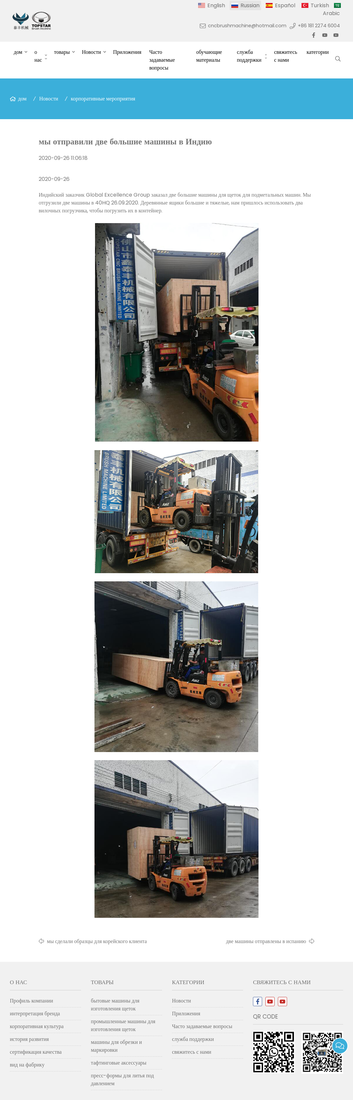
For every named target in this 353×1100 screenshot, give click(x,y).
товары (62, 52)
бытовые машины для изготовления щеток (115, 1004)
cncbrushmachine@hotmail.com (247, 25)
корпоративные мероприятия (103, 98)
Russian (250, 5)
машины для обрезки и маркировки (116, 1046)
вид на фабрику (27, 1064)
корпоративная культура (37, 1026)
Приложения (127, 52)
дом (18, 52)
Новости (91, 52)
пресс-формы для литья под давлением (122, 1079)
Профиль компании (31, 1000)
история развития (29, 1039)
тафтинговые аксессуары (118, 1063)
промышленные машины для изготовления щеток (123, 1025)
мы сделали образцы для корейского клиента (97, 941)
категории (317, 52)
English (216, 5)
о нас (38, 56)
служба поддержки (249, 56)
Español (285, 5)
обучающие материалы (209, 56)
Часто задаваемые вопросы (162, 60)
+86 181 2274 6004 (319, 25)
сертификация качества (36, 1052)
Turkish (320, 5)
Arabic (331, 13)
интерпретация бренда (35, 1013)
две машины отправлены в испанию (266, 941)
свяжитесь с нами (285, 56)
